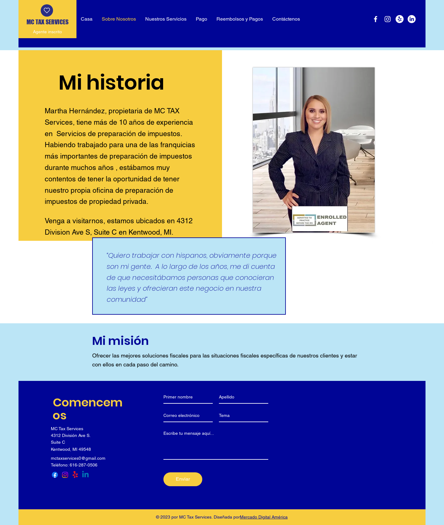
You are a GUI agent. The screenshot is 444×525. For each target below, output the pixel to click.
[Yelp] (400, 19)
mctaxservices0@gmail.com (78, 458)
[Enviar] (182, 479)
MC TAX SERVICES (47, 22)
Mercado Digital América (264, 517)
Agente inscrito (47, 31)
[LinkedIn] (412, 19)
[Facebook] (376, 19)
